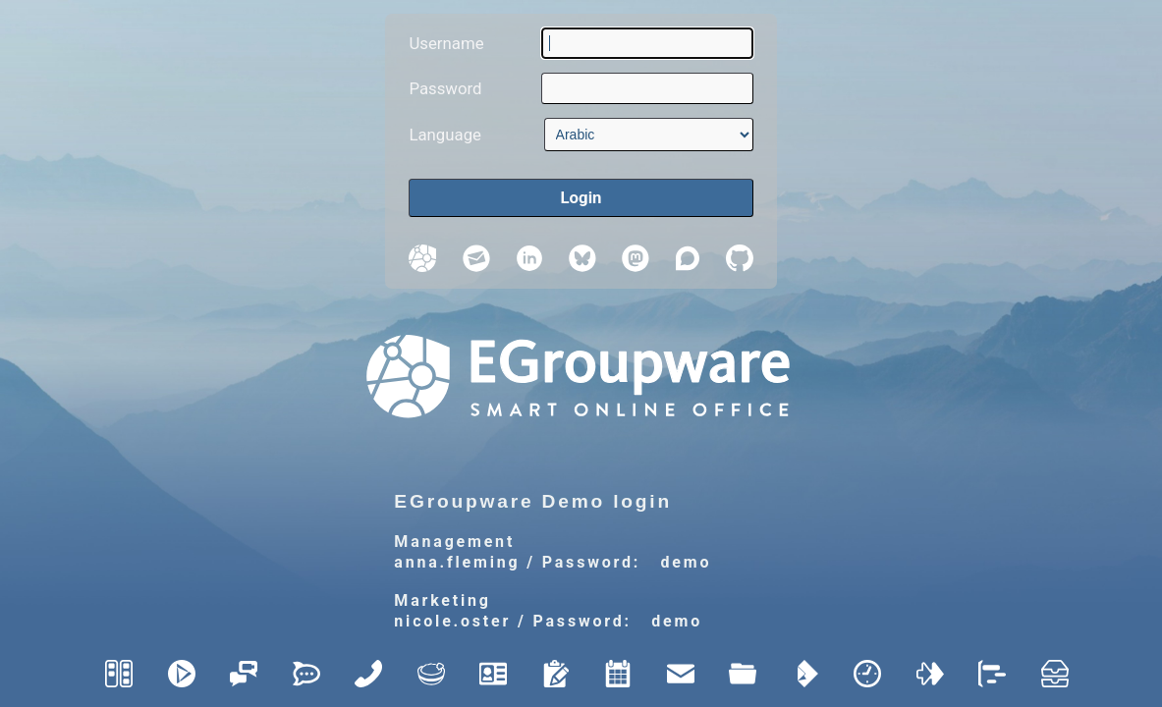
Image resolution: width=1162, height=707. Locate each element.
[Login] (580, 198)
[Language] (648, 134)
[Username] (646, 43)
